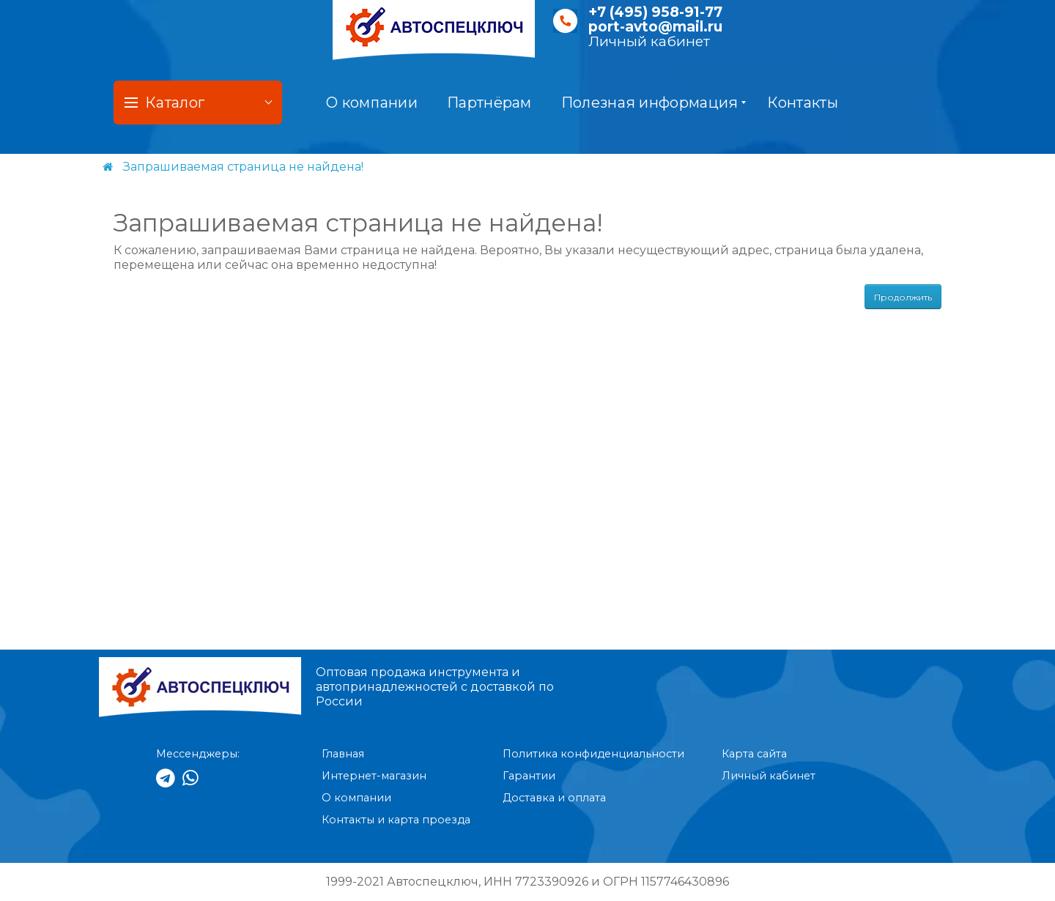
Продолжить (903, 297)
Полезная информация (654, 102)
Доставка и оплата (554, 797)
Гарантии (529, 775)
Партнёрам (489, 102)
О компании (372, 102)
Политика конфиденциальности (593, 753)
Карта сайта (754, 753)
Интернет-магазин (374, 775)
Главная (343, 753)
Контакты (802, 102)
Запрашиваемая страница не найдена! (243, 167)
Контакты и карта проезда (396, 819)
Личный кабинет (649, 41)
